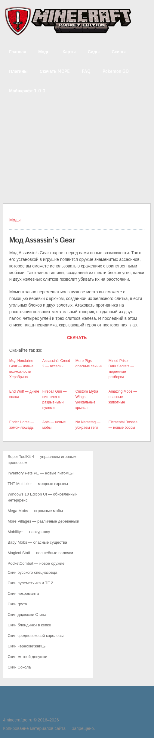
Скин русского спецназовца (32, 572)
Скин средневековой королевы (35, 635)
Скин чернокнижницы (27, 646)
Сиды (94, 51)
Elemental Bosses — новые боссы (123, 425)
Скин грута (17, 604)
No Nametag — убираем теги (87, 425)
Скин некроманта (23, 593)
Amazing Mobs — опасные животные (123, 396)
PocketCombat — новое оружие (36, 563)
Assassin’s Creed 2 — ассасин (56, 363)
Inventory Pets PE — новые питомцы (40, 473)
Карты (69, 51)
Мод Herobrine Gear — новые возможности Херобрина (21, 369)
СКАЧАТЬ (77, 337)
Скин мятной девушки (27, 656)
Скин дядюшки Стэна (27, 614)
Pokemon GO (116, 71)
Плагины (18, 71)
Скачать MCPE (55, 71)
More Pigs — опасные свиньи (89, 363)
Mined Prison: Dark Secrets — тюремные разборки (121, 369)
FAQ (86, 71)
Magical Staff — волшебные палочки (40, 553)
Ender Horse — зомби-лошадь (21, 425)
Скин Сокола (19, 667)
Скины (118, 51)
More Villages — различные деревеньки (43, 521)
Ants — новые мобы (54, 425)
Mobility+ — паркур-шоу (29, 532)
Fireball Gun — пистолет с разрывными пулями (54, 399)
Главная (17, 51)
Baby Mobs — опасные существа (37, 542)
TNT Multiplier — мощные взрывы (38, 483)
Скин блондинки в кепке (29, 625)
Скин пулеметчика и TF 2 (30, 583)
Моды (44, 51)
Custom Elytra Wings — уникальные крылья (86, 399)
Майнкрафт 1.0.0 (27, 90)
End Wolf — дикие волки (24, 394)
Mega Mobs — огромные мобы (35, 510)
